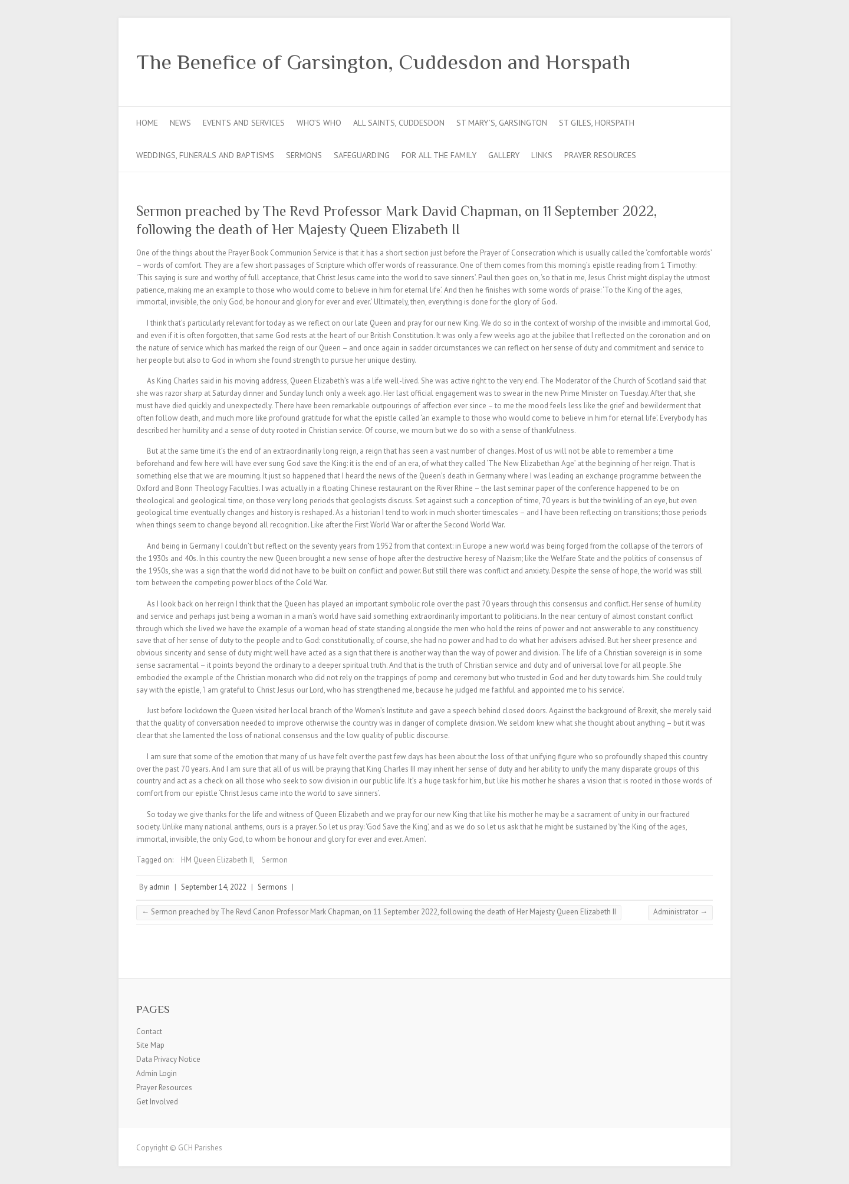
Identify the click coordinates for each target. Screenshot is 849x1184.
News (180, 122)
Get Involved (157, 1102)
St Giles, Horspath (596, 122)
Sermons (304, 155)
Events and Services (244, 122)
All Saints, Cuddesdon (399, 122)
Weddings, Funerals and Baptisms (205, 155)
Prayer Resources (600, 155)
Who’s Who (319, 122)
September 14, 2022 (213, 887)
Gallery (503, 155)
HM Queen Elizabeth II (217, 860)
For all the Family (439, 155)
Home (147, 122)
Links (541, 155)
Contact (149, 1031)
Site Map (150, 1045)
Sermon (275, 860)
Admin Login (156, 1073)
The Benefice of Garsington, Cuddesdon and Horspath (383, 62)
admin (159, 887)
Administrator (680, 912)
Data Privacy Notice (168, 1059)
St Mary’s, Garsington (501, 122)
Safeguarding (362, 155)
